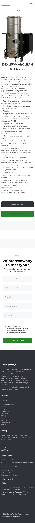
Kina (3, 409)
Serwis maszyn (6, 440)
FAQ (3, 442)
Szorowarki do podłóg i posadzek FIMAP (16, 369)
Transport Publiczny (8, 422)
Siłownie (4, 413)
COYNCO (4, 425)
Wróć (17, 10)
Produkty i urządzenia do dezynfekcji (15, 387)
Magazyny (5, 411)
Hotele (3, 407)
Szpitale (4, 420)
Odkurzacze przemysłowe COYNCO (14, 380)
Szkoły (3, 418)
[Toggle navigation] (31, 3)
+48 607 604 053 (7, 473)
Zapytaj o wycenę (17, 214)
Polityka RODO (16, 516)
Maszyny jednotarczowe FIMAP (13, 376)
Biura (3, 402)
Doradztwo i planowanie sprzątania (14, 435)
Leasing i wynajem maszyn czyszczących (16, 437)
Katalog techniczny (17, 204)
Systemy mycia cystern (9, 389)
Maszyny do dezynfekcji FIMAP (12, 372)
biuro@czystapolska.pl (9, 475)
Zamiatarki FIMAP (8, 374)
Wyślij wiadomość (17, 340)
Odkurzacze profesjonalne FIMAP (13, 378)
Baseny (4, 400)
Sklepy (3, 416)
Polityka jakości (7, 479)
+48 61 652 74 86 (7, 470)
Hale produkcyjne (8, 405)
